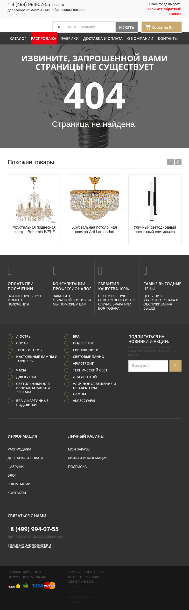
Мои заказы (79, 448)
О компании (140, 38)
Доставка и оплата (103, 38)
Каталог (18, 38)
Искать (124, 27)
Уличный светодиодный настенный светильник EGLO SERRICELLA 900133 (155, 230)
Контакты (168, 38)
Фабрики (70, 38)
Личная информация (88, 457)
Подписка (77, 466)
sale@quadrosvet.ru (30, 545)
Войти (58, 5)
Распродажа (43, 38)
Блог (12, 475)
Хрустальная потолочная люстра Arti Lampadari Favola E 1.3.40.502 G (94, 230)
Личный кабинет (86, 435)
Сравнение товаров (68, 10)
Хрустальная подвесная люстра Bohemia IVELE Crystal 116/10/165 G (34, 230)
